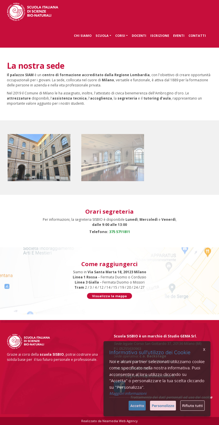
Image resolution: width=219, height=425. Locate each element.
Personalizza (163, 405)
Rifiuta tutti (192, 405)
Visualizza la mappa (109, 296)
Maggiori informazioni (127, 393)
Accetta (137, 405)
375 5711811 (119, 231)
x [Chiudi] (204, 349)
